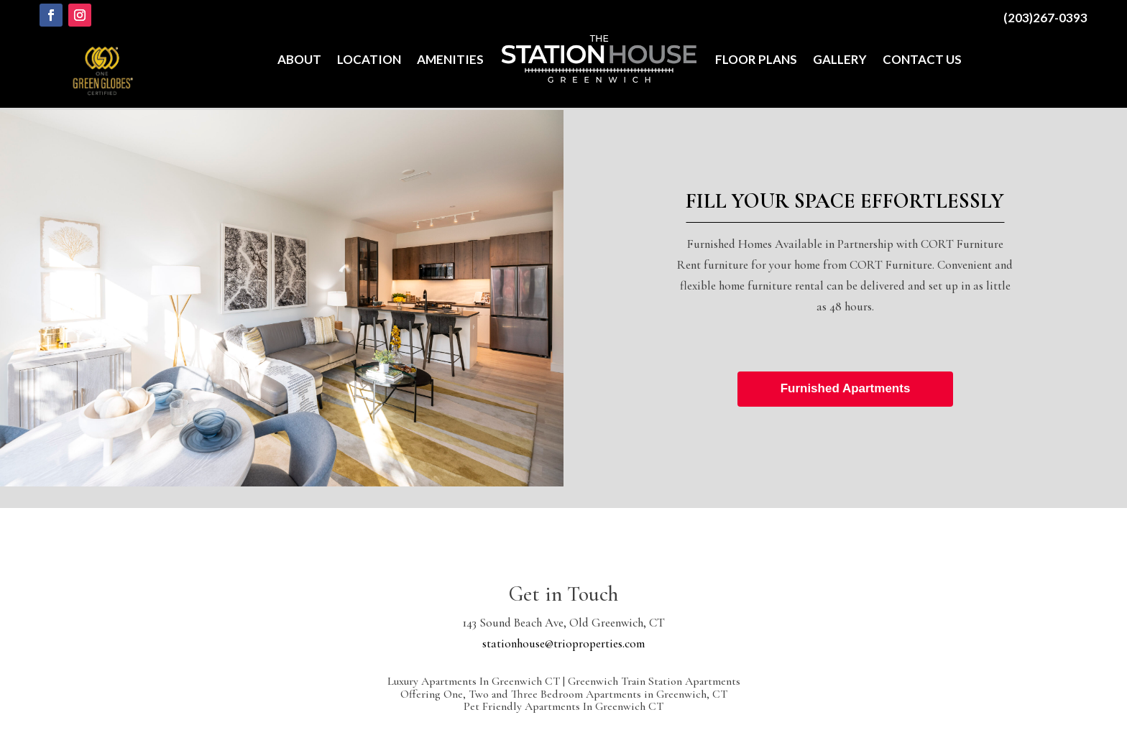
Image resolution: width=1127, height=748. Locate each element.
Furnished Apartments (846, 388)
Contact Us (922, 59)
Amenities (450, 59)
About (299, 59)
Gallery (840, 59)
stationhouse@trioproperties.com (563, 643)
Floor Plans (756, 59)
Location (369, 59)
